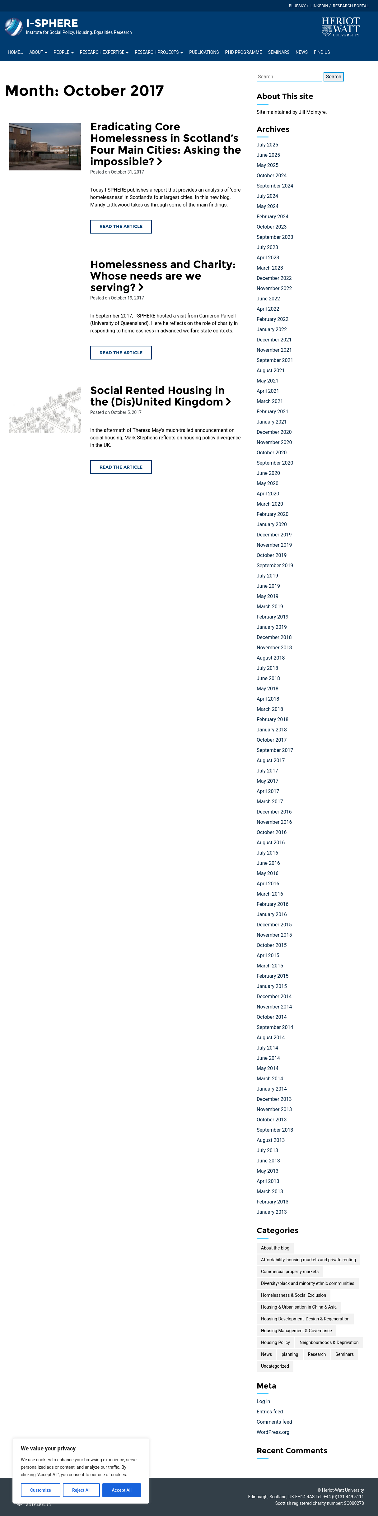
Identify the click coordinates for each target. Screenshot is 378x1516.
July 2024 (267, 196)
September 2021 (275, 360)
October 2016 (272, 832)
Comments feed (274, 1422)
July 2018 (267, 668)
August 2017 (271, 760)
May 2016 (267, 873)
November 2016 (274, 822)
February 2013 (272, 1202)
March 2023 (270, 268)
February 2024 (272, 217)
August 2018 (271, 658)
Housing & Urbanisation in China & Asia (299, 1307)
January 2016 (272, 914)
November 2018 (274, 648)
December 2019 (274, 535)
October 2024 (272, 175)
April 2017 (268, 791)
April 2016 (268, 884)
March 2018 (270, 709)
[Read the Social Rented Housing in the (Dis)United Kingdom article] (45, 410)
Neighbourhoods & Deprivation (329, 1342)
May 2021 (267, 381)
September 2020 (275, 463)
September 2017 (275, 750)
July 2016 (267, 853)
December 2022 (274, 278)
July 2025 (267, 145)
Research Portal (351, 5)
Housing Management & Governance (296, 1330)
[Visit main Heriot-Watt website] (341, 27)
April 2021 (268, 391)
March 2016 (270, 894)
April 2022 (268, 309)
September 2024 (275, 186)
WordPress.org (273, 1432)
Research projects (159, 52)
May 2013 (267, 1171)
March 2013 (270, 1191)
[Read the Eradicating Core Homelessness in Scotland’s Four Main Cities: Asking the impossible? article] (45, 146)
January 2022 (272, 329)
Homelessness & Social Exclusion (293, 1295)
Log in (263, 1401)
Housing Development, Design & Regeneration (305, 1318)
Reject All (81, 1490)
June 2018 (268, 678)
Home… (15, 52)
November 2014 (274, 1007)
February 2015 (272, 976)
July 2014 (267, 1048)
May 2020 (267, 483)
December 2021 (274, 340)
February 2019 (272, 617)
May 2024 (267, 206)
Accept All (122, 1490)
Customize (40, 1490)
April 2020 (268, 494)
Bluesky (297, 5)
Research (317, 1354)
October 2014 (272, 1017)
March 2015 (270, 966)
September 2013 (275, 1130)
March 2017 (270, 801)
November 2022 (274, 288)
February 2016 (272, 904)
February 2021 (272, 412)
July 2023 (267, 247)
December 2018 (274, 637)
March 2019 (270, 607)
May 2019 (267, 596)
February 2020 (272, 514)
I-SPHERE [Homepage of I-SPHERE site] (52, 23)
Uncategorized (275, 1366)
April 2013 (268, 1181)
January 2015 (272, 986)
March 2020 (270, 504)
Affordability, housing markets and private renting (308, 1259)
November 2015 (274, 935)
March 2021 (270, 401)
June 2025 (268, 155)
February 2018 (272, 719)
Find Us (322, 52)
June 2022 (268, 299)
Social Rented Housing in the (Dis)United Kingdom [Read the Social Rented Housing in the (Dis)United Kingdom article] (162, 396)
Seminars (278, 52)
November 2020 (274, 442)
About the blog (275, 1247)
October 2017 (272, 740)
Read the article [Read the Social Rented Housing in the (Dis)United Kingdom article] (121, 467)
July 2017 (267, 771)
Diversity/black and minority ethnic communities (307, 1283)
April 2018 (268, 699)
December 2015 (274, 925)
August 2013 (271, 1140)
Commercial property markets (290, 1271)
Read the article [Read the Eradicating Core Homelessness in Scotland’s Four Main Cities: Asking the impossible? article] (121, 226)
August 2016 (271, 843)
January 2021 (272, 422)
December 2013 (274, 1099)
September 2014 (275, 1027)
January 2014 (272, 1089)
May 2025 (267, 165)
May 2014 (267, 1068)
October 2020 (272, 453)
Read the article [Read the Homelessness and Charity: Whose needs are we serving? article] (121, 352)
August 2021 (271, 370)
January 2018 (272, 730)
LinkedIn (319, 5)
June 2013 (268, 1161)
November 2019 (274, 545)
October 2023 (272, 227)
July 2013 (267, 1150)
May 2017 (267, 781)
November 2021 (274, 350)
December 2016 (274, 812)
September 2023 (275, 237)
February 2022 (272, 319)
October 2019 (272, 555)
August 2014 (271, 1038)
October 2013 (272, 1120)
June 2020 (268, 473)
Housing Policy (275, 1342)
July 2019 (267, 576)
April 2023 (268, 258)
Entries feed (270, 1412)
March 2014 (270, 1079)
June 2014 (268, 1058)
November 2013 (274, 1109)
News (302, 52)
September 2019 (275, 565)
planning (290, 1354)
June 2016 (268, 863)
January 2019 (272, 627)
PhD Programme (243, 52)
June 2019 (268, 586)
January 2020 (272, 524)
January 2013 (272, 1212)
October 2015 (272, 945)
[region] (80, 1471)
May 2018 (267, 689)
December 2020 (274, 432)
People (63, 52)
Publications (204, 52)
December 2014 (274, 996)
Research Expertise (104, 52)
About (38, 52)
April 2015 (268, 955)
